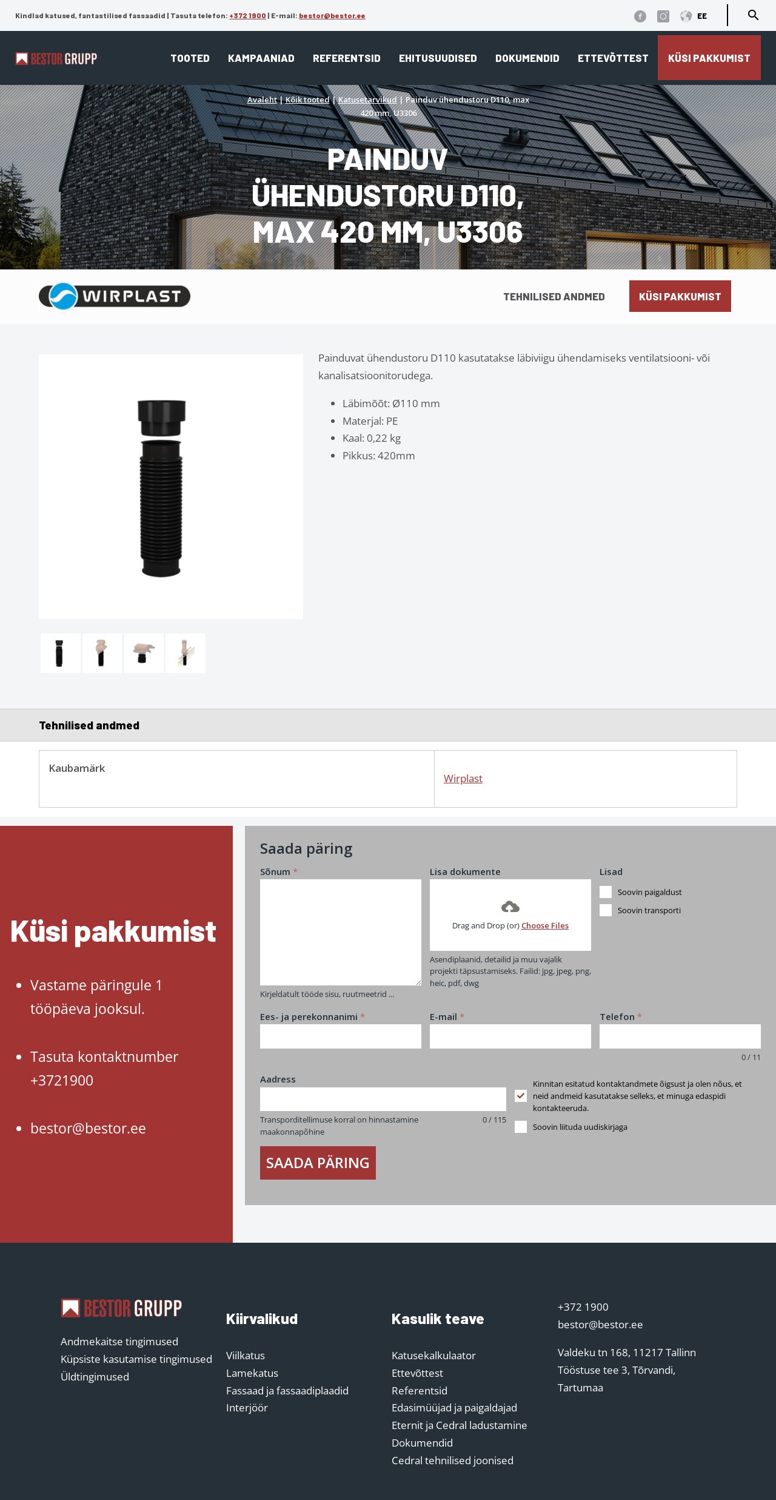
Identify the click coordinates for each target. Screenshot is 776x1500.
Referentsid (347, 58)
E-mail (447, 1016)
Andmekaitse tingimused (119, 1341)
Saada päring (318, 1162)
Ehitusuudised (438, 58)
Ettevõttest (613, 58)
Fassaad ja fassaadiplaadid (287, 1390)
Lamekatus (252, 1373)
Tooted (190, 58)
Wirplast (463, 778)
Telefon (621, 1016)
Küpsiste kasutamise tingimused (136, 1359)
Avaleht (262, 99)
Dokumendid (527, 58)
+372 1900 (247, 15)
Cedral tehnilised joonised (452, 1460)
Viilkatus (245, 1355)
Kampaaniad (261, 58)
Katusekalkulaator (434, 1355)
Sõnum (279, 871)
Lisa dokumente (465, 871)
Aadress (278, 1079)
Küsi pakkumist (709, 58)
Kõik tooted (308, 99)
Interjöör (247, 1407)
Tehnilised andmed (554, 296)
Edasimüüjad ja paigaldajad (454, 1407)
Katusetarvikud (367, 99)
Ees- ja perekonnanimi (312, 1016)
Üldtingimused (95, 1376)
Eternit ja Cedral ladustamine (459, 1425)
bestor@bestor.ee (332, 15)
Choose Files (545, 925)
